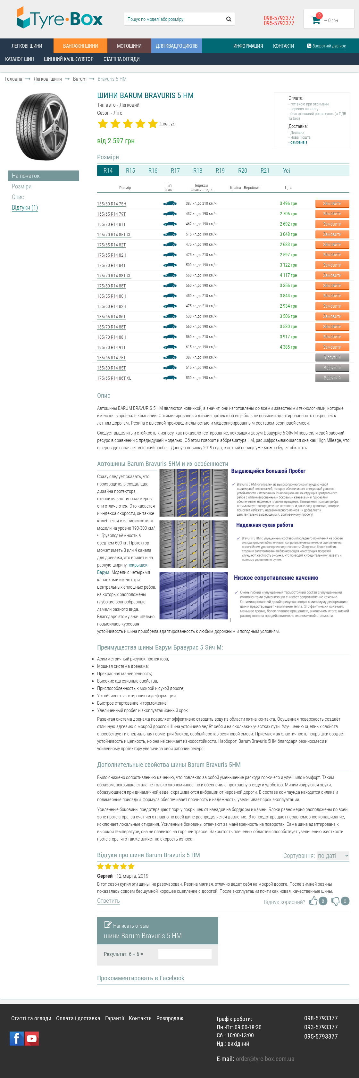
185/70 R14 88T (111, 326)
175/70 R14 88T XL (114, 275)
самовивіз (298, 142)
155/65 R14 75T (111, 357)
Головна (13, 79)
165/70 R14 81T (111, 224)
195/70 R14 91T (111, 347)
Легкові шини (27, 46)
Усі (286, 170)
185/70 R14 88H (111, 337)
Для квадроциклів (176, 46)
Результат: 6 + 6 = (123, 954)
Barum (80, 79)
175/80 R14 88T (111, 285)
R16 (152, 170)
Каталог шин (19, 59)
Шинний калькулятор (68, 59)
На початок (26, 175)
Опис (18, 197)
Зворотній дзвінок (326, 45)
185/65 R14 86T (111, 316)
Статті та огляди (121, 59)
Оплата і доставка (78, 1018)
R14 (108, 170)
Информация (248, 46)
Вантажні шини (80, 46)
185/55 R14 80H (111, 296)
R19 (220, 170)
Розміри (21, 186)
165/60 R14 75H (111, 203)
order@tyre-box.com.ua (265, 1059)
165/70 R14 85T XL (114, 234)
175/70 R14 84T (111, 265)
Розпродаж (169, 1018)
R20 (242, 170)
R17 (175, 170)
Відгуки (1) (25, 207)
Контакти (283, 46)
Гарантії (114, 1018)
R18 (197, 170)
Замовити (332, 203)
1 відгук (167, 124)
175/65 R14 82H (111, 255)
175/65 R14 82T (111, 244)
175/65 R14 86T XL (114, 378)
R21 (265, 170)
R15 (130, 170)
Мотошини (129, 46)
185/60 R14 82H (111, 306)
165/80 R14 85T (111, 367)
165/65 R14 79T (111, 214)
